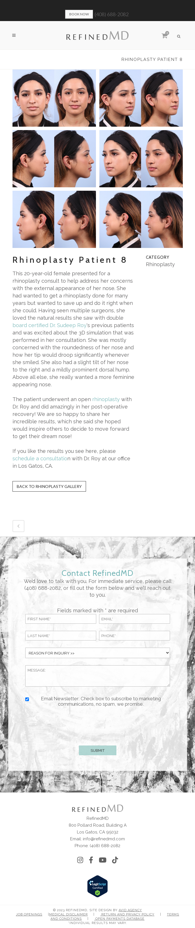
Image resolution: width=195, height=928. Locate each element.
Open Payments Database (119, 919)
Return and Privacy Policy (127, 914)
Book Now (79, 14)
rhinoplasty (106, 399)
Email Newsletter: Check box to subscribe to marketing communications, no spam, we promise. (101, 701)
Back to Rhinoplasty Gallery (49, 486)
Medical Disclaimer (68, 914)
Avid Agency (130, 910)
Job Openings (29, 914)
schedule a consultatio (39, 458)
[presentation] (97, 725)
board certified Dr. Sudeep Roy (49, 325)
